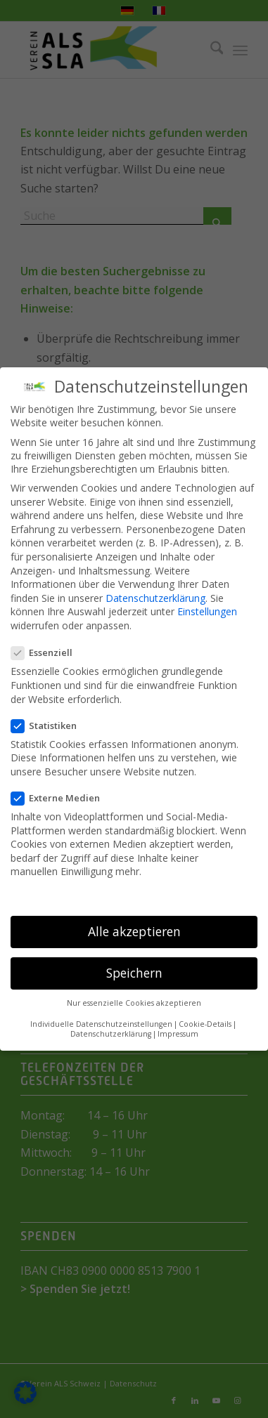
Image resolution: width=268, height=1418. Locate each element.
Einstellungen (207, 611)
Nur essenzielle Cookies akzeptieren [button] (134, 1003)
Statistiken (50, 725)
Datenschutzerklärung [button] (110, 1034)
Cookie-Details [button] (205, 1024)
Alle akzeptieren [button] (134, 931)
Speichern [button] (134, 972)
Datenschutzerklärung (155, 598)
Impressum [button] (178, 1034)
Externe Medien (61, 798)
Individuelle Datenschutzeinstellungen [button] (101, 1024)
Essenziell (47, 652)
